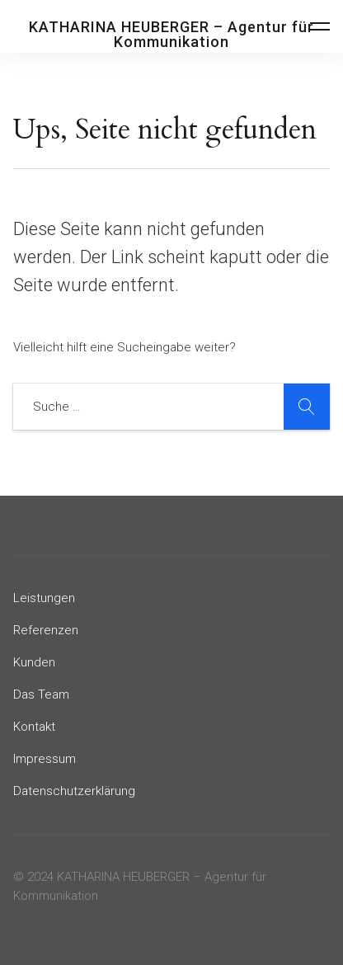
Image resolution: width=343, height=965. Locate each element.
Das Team (41, 694)
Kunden (34, 662)
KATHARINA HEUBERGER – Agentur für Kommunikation (171, 34)
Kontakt (34, 726)
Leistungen (44, 598)
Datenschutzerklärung (74, 791)
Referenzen (45, 630)
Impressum (44, 758)
